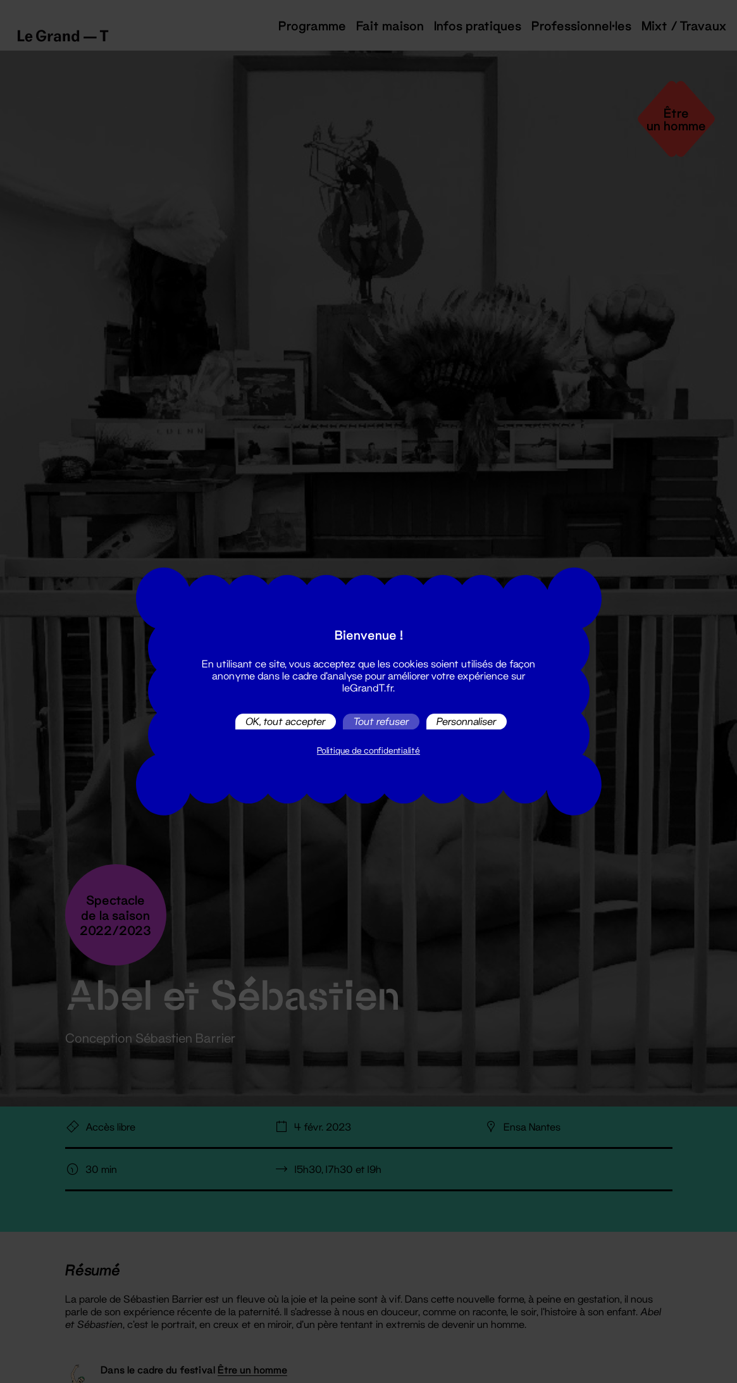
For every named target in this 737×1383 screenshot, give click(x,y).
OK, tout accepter (285, 722)
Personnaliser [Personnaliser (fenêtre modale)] (467, 722)
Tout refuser (381, 722)
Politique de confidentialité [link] (368, 750)
